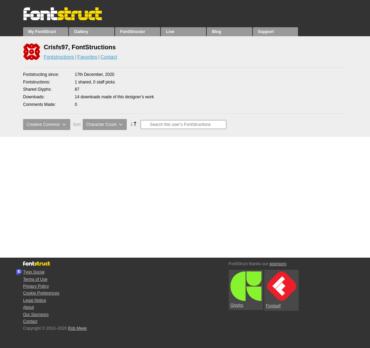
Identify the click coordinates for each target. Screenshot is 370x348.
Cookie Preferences (41, 293)
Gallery (81, 31)
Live (170, 31)
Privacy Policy (36, 286)
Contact (109, 57)
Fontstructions (59, 57)
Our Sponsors (36, 314)
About (28, 307)
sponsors (277, 263)
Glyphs (245, 289)
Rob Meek (77, 328)
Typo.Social (33, 272)
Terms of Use (35, 279)
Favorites (87, 57)
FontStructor (132, 31)
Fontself (281, 289)
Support (266, 31)
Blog (216, 31)
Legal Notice (34, 300)
